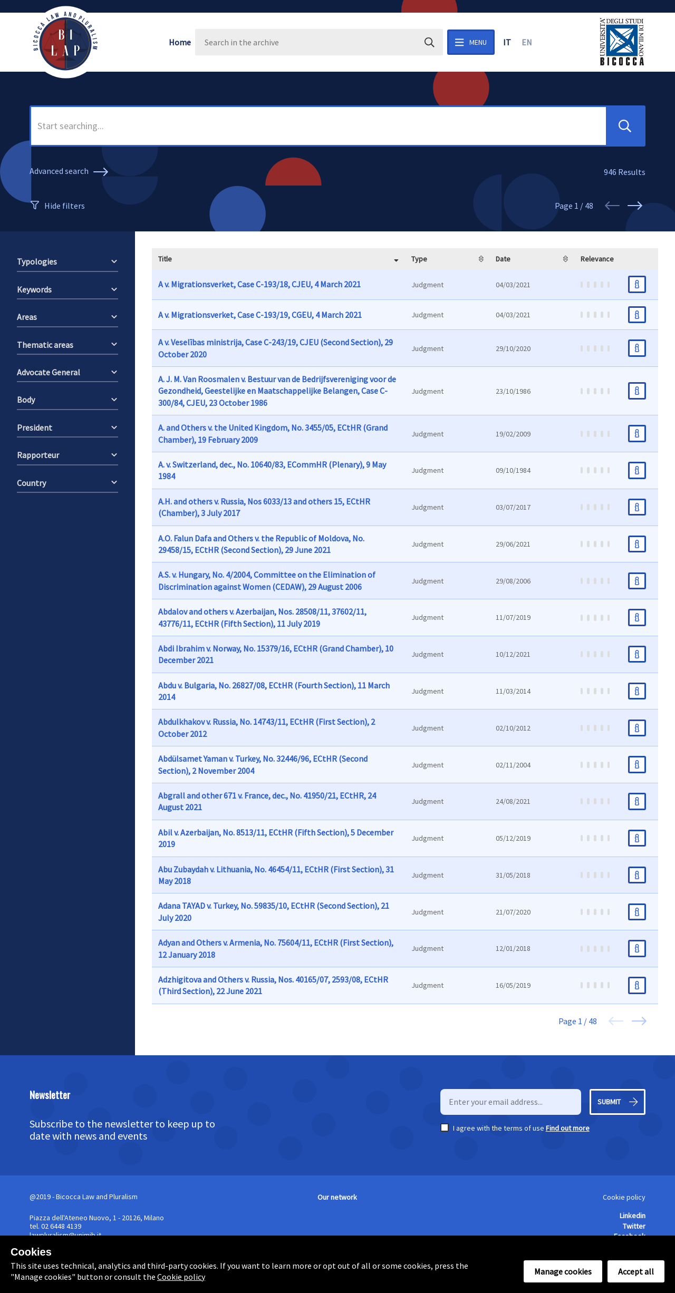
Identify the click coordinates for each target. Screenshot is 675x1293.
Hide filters (64, 205)
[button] (625, 126)
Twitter (634, 1226)
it (507, 42)
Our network (337, 1197)
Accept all (636, 1271)
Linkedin (632, 1215)
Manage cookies (563, 1271)
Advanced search (70, 171)
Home (180, 42)
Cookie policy (624, 1197)
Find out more (568, 1128)
